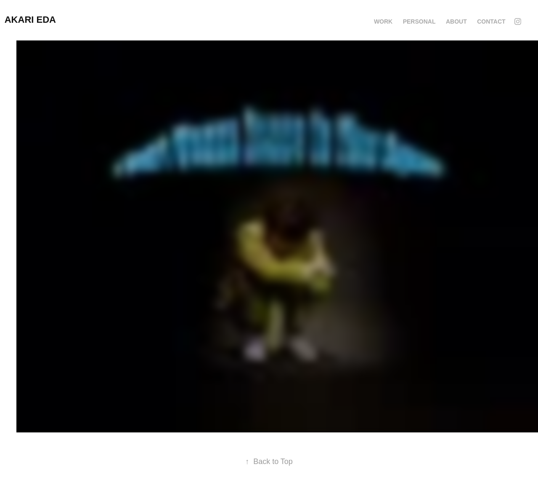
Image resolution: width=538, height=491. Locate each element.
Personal (419, 21)
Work (383, 21)
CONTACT (491, 21)
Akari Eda (30, 19)
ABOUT (456, 21)
